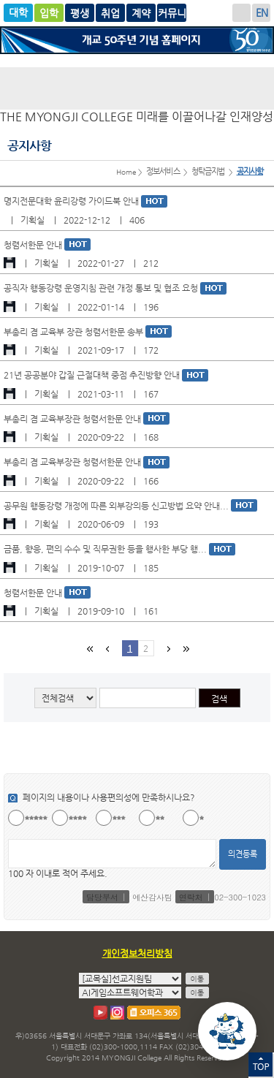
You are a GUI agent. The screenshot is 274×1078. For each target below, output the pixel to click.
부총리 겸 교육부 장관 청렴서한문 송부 (74, 332)
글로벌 (79, 13)
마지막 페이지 (185, 648)
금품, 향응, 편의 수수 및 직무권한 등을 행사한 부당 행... (106, 549)
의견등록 (242, 854)
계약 (171, 13)
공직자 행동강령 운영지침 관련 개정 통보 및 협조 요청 (102, 288)
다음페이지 (167, 648)
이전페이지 (106, 648)
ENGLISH (261, 13)
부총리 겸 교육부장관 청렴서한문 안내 (73, 419)
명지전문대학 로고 (137, 88)
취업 (141, 13)
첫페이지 (89, 648)
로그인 (241, 13)
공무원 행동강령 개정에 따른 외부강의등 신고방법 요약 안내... (117, 506)
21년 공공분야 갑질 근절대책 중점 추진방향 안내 (93, 375)
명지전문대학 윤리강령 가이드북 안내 (72, 201)
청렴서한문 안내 (34, 245)
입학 (49, 13)
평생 (110, 13)
